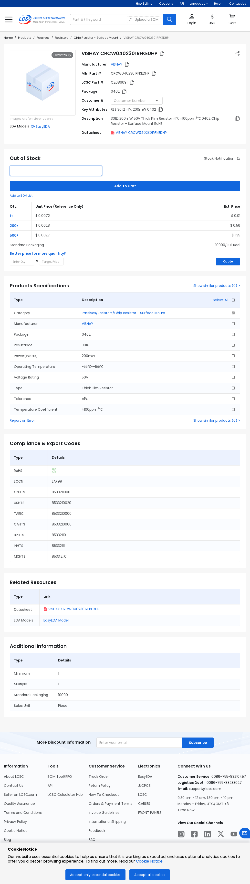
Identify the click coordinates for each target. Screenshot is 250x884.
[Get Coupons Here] (166, 3)
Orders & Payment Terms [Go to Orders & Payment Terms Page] (110, 803)
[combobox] (137, 101)
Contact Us (237, 3)
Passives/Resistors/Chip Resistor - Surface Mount (124, 313)
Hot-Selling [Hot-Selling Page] (144, 3)
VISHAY (116, 64)
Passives (43, 38)
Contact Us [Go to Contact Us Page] (13, 785)
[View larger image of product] (43, 83)
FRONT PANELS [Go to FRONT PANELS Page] (150, 812)
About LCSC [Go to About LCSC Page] (14, 776)
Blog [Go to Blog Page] (7, 839)
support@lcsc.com (205, 788)
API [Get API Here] (182, 3)
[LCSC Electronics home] (42, 19)
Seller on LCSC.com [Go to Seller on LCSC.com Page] (20, 794)
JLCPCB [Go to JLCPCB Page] (144, 785)
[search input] (117, 19)
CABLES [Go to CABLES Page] (144, 803)
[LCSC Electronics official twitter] (220, 834)
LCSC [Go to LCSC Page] (142, 794)
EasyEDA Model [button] (56, 620)
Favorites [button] (62, 55)
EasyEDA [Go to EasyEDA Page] (145, 776)
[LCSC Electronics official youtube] (234, 834)
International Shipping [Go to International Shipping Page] (107, 821)
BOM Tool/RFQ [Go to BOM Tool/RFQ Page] (60, 776)
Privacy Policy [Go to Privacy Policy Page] (15, 821)
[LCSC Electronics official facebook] (194, 834)
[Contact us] (244, 834)
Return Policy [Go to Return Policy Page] (100, 785)
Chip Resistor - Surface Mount (96, 38)
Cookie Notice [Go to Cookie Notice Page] (16, 830)
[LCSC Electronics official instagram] (181, 834)
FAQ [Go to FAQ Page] (92, 839)
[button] (199, 3)
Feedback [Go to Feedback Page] (97, 830)
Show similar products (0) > (216, 285)
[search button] (169, 19)
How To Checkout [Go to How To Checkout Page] (104, 794)
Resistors (61, 38)
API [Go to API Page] (50, 785)
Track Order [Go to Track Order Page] (99, 776)
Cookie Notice (149, 861)
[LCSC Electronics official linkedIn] (207, 834)
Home (8, 38)
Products (24, 38)
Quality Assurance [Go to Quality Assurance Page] (19, 803)
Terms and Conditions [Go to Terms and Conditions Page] (23, 812)
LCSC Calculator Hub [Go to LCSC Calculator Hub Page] (65, 794)
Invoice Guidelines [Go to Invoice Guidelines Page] (104, 812)
